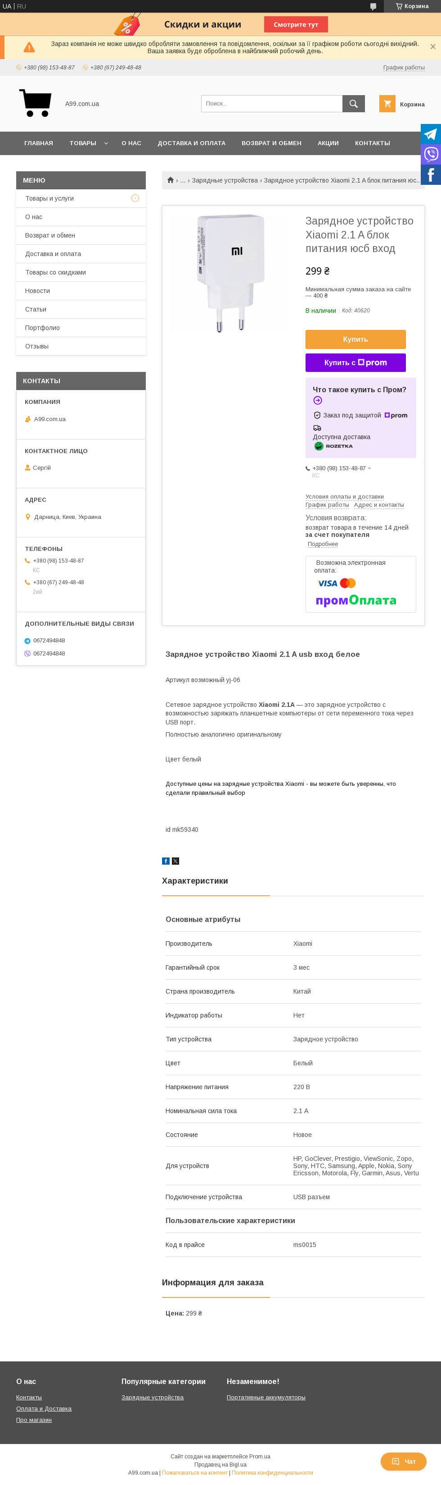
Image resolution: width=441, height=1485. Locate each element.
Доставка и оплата (191, 143)
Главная (38, 143)
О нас (131, 143)
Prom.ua (259, 1456)
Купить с (355, 363)
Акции (328, 143)
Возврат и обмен (272, 143)
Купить (356, 339)
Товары (82, 143)
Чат (404, 1462)
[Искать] (353, 103)
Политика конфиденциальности (272, 1473)
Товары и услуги (49, 198)
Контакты (372, 143)
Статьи (35, 309)
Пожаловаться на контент (195, 1473)
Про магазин (34, 1419)
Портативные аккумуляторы (266, 1397)
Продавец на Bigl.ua (220, 1465)
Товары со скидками (55, 272)
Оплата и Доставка (44, 1408)
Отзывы (37, 346)
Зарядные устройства (225, 180)
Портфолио (42, 327)
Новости (37, 290)
